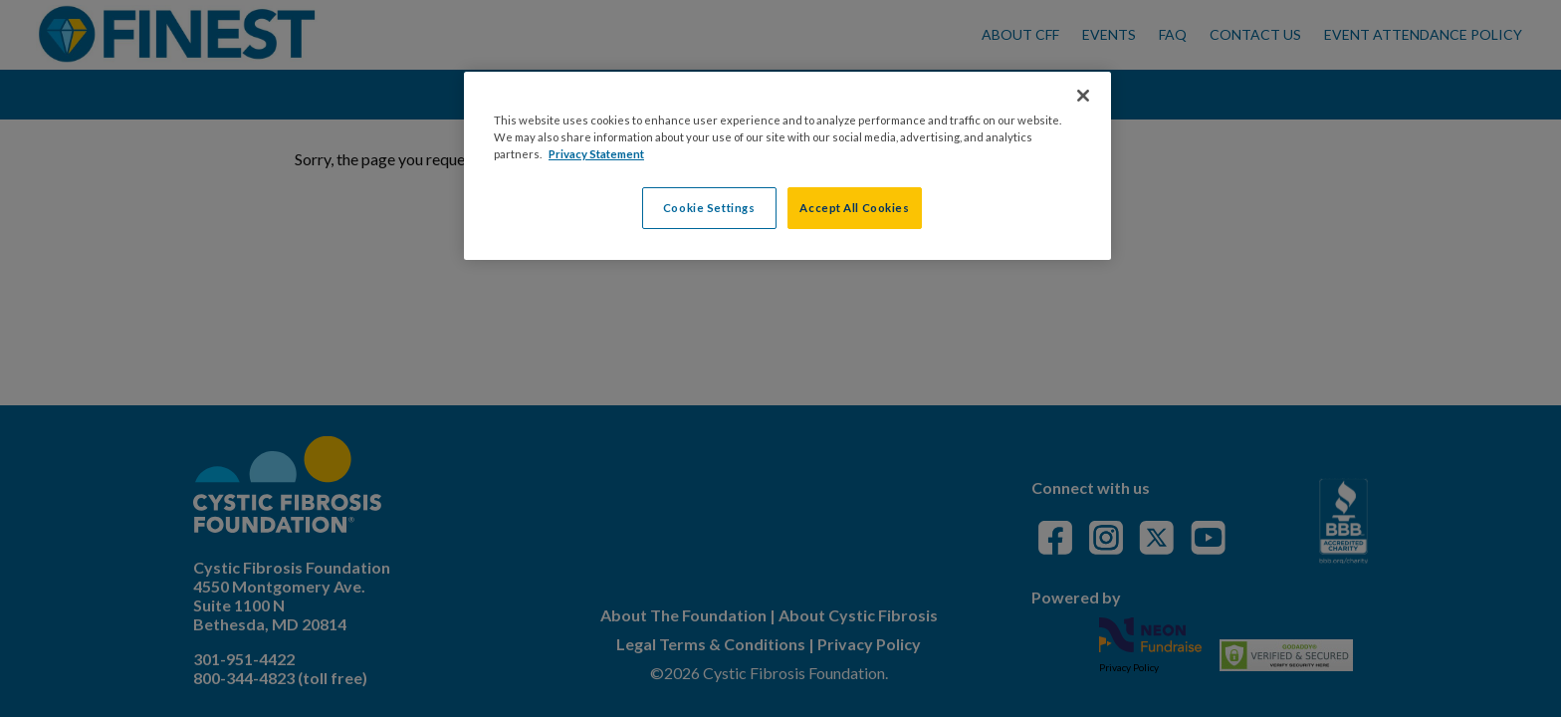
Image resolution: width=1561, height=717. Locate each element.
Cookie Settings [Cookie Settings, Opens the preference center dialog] (709, 207)
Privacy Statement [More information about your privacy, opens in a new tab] (596, 153)
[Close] (1083, 96)
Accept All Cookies (854, 207)
